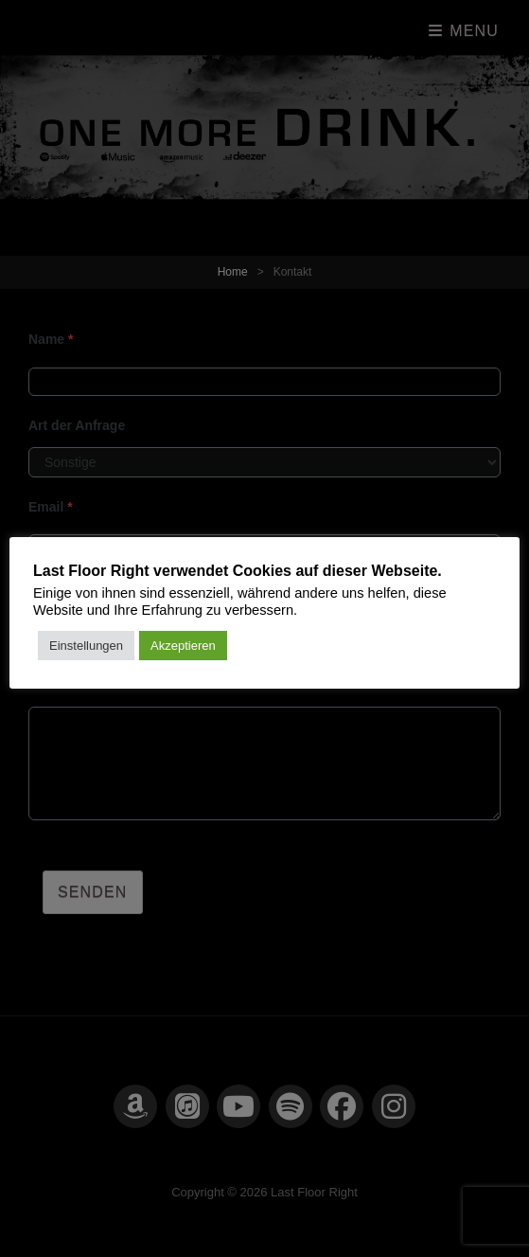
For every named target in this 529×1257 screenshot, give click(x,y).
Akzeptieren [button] (183, 645)
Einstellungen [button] (86, 645)
